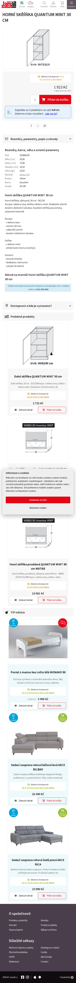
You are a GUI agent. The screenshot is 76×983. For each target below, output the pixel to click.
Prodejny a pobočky (18, 920)
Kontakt (13, 924)
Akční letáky (46, 956)
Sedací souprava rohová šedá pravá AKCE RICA (38, 862)
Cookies (44, 961)
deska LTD (25, 174)
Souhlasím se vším (38, 500)
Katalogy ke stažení (50, 947)
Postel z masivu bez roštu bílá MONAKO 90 (38, 672)
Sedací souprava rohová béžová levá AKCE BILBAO (38, 767)
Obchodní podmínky (18, 952)
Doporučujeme (16, 929)
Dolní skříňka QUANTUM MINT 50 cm (38, 376)
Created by (67, 977)
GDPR (12, 956)
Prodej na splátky (49, 924)
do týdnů (38, 396)
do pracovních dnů (38, 692)
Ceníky (44, 952)
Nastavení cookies (38, 508)
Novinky (44, 920)
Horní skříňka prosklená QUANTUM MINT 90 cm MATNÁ (38, 566)
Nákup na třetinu (49, 929)
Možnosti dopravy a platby (21, 947)
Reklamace (14, 961)
